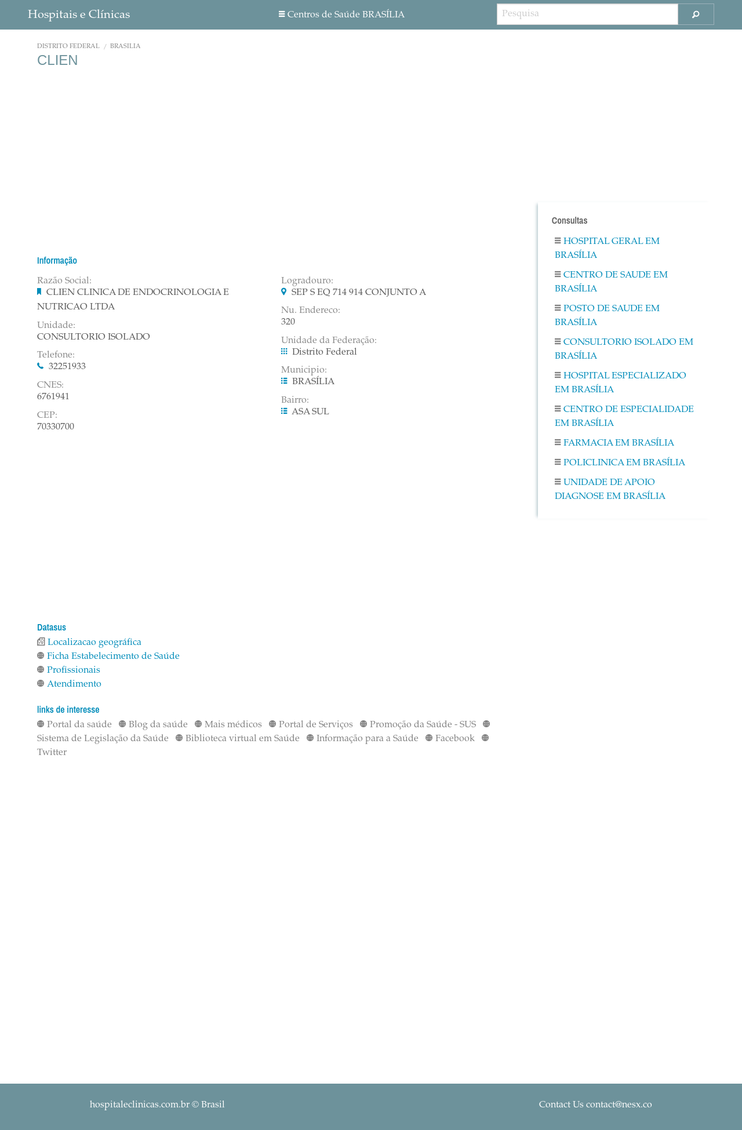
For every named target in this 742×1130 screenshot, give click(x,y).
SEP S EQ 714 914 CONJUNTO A (359, 292)
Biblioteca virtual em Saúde (238, 738)
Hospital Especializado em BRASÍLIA (620, 383)
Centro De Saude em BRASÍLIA (611, 282)
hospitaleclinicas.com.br (140, 1105)
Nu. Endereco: (310, 310)
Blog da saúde (153, 725)
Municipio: (304, 370)
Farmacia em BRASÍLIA (614, 443)
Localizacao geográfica (89, 642)
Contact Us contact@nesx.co (595, 1105)
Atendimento (69, 684)
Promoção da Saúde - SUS (418, 725)
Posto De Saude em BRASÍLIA (607, 315)
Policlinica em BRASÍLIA (620, 463)
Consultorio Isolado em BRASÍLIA (624, 349)
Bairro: (295, 400)
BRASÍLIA (125, 46)
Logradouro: (307, 281)
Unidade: (56, 325)
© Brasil (157, 1105)
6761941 (53, 397)
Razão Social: (64, 281)
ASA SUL (310, 412)
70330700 (55, 427)
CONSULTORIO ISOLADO (93, 337)
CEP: (47, 415)
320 (288, 322)
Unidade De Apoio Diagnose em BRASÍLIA (610, 489)
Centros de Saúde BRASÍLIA (342, 15)
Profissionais (68, 670)
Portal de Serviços (311, 725)
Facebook (450, 738)
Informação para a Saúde (363, 738)
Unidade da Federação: (329, 340)
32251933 (67, 366)
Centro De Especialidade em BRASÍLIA (624, 416)
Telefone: (56, 355)
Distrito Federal (68, 46)
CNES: (50, 385)
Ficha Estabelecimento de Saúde (108, 656)
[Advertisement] (272, 161)
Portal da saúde (74, 725)
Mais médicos (228, 725)
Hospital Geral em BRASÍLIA (607, 248)
